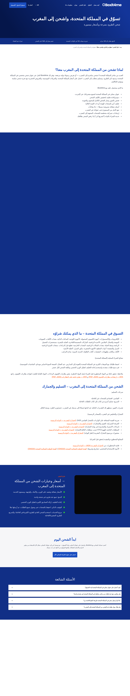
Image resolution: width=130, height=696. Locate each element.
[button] (37, 5)
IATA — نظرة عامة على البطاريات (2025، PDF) (68, 400)
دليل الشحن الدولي (77, 662)
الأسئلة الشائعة (58, 662)
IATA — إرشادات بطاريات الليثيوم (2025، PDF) (105, 400)
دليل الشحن (116, 47)
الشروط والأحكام (58, 670)
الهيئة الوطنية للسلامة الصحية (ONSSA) (72, 472)
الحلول (80, 677)
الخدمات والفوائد (78, 673)
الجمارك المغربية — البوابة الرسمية (62, 443)
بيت (121, 47)
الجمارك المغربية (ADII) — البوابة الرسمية (88, 468)
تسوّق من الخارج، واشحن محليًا (104, 47)
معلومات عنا (68, 5)
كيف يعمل (96, 5)
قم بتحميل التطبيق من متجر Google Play (51, 673)
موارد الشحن (79, 666)
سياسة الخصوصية (57, 666)
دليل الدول (79, 670)
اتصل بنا (30, 5)
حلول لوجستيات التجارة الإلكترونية (74, 658)
